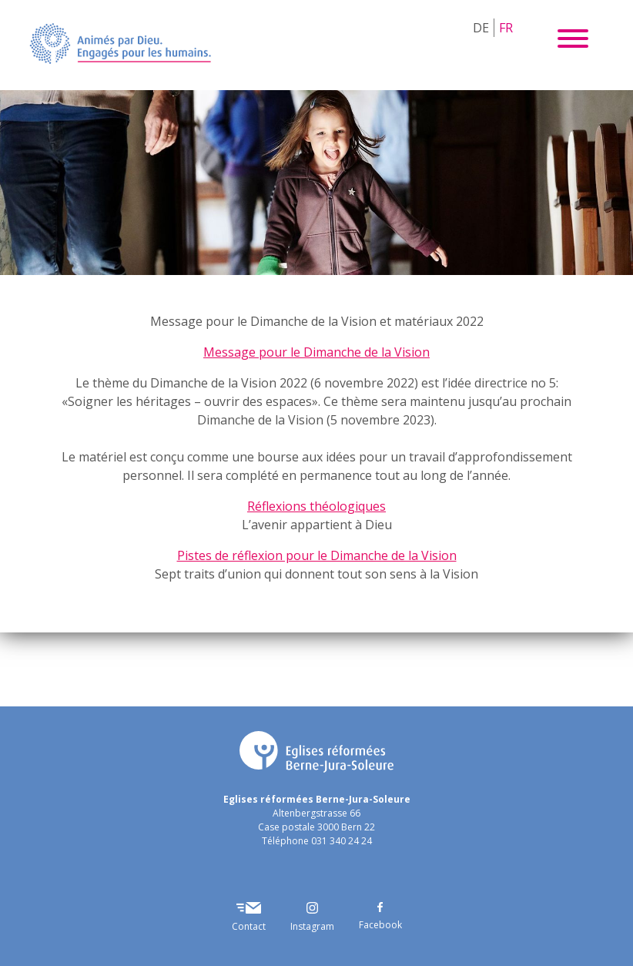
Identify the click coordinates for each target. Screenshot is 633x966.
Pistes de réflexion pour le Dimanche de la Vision (317, 555)
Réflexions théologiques (316, 506)
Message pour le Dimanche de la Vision (316, 352)
